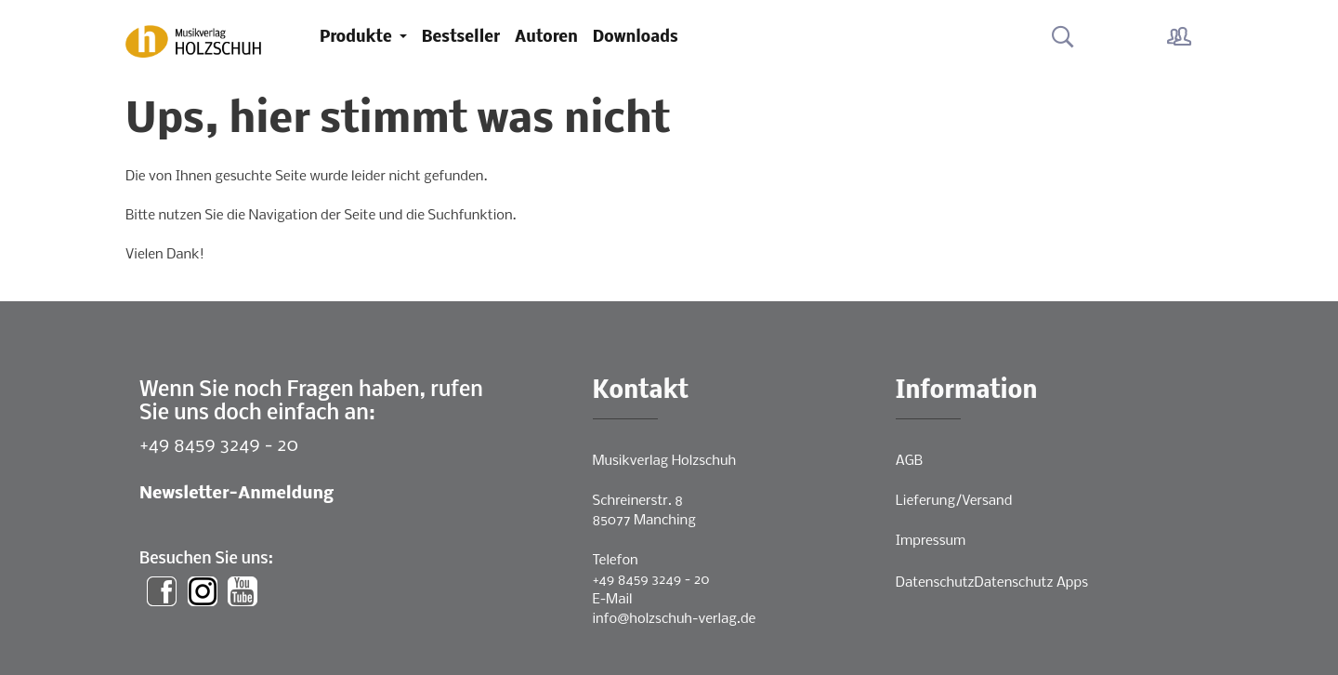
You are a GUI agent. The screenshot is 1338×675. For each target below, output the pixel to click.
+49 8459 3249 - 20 (218, 446)
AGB (909, 461)
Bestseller (461, 37)
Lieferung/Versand (954, 501)
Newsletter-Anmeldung (236, 494)
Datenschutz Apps (1031, 583)
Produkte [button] (358, 37)
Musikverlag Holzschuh (665, 461)
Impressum (930, 541)
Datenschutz (935, 583)
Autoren (546, 37)
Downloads (635, 37)
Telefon (615, 560)
